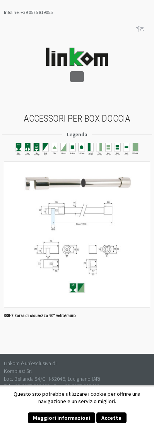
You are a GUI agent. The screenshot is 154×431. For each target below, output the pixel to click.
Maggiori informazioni (61, 417)
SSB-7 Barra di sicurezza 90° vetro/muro (39, 315)
